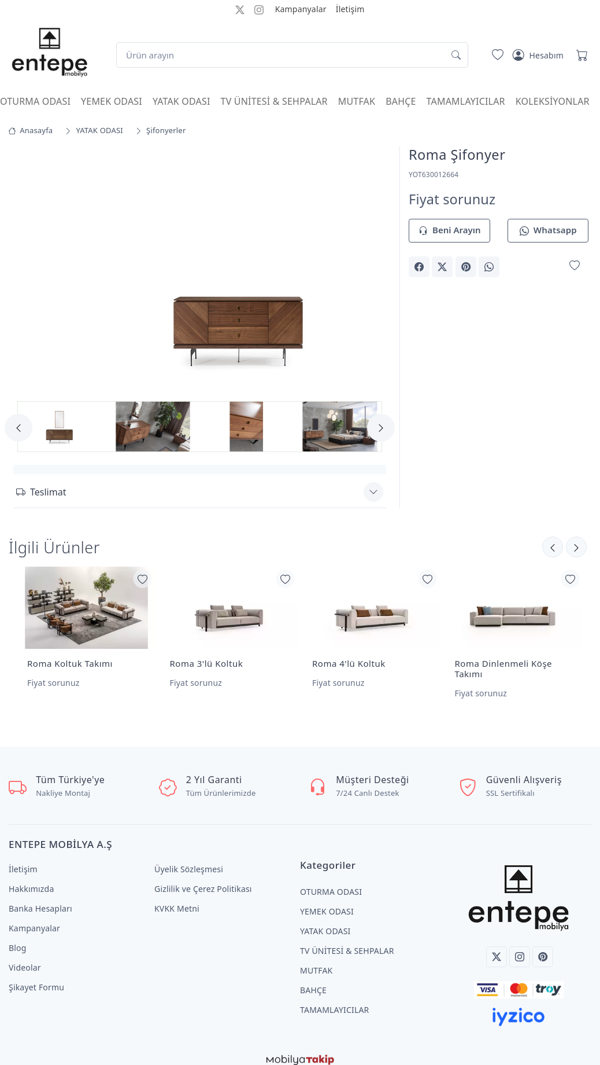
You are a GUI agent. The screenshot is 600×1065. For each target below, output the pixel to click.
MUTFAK (356, 101)
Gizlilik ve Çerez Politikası (203, 879)
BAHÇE (401, 101)
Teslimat (41, 490)
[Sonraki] (552, 545)
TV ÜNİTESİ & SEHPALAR (274, 101)
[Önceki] (576, 545)
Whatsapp (548, 230)
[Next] (381, 428)
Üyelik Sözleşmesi (188, 859)
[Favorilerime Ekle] (574, 266)
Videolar (25, 958)
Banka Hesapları (40, 899)
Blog (18, 938)
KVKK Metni (176, 899)
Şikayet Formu (36, 977)
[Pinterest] (542, 947)
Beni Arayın (449, 230)
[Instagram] (519, 947)
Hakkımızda (31, 879)
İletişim (350, 8)
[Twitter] (496, 947)
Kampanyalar (301, 8)
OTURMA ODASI (35, 101)
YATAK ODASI (181, 101)
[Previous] (18, 428)
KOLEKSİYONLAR (553, 101)
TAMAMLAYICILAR (466, 101)
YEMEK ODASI (111, 101)
